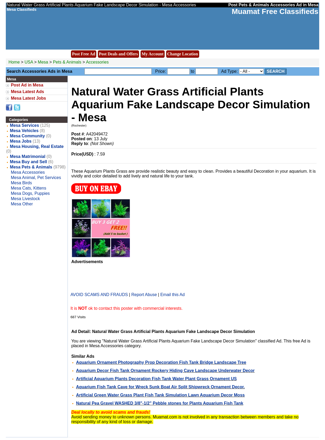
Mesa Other (22, 204)
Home (14, 62)
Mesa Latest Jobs (28, 98)
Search (276, 71)
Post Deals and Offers (118, 54)
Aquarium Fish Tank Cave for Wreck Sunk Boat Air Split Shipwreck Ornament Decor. (160, 387)
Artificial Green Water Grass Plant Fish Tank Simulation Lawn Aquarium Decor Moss (160, 395)
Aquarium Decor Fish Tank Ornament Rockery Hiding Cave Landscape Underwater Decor (165, 370)
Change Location (182, 54)
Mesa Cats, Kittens (28, 188)
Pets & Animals (67, 62)
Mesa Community (27, 136)
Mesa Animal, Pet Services (36, 177)
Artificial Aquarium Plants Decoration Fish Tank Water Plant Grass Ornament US (156, 378)
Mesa (43, 62)
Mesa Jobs (21, 141)
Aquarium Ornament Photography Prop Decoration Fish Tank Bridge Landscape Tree (161, 362)
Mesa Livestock (25, 198)
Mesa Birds (21, 183)
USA (29, 62)
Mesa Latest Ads (27, 91)
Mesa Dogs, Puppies (30, 193)
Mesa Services (24, 125)
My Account (153, 54)
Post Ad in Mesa (27, 85)
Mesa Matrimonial (27, 156)
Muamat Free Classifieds (275, 11)
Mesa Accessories (28, 172)
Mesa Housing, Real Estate (37, 146)
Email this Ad (172, 294)
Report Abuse (144, 294)
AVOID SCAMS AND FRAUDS (99, 294)
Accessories (97, 62)
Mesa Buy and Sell (28, 161)
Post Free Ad (83, 54)
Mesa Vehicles (24, 130)
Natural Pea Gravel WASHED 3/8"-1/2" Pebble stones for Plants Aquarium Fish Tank (159, 403)
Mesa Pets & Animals (31, 167)
